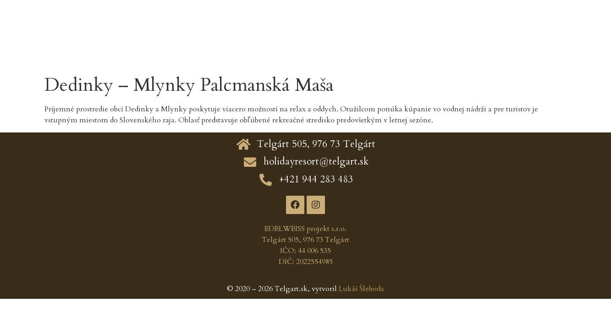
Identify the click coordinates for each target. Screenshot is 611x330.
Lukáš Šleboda (361, 289)
